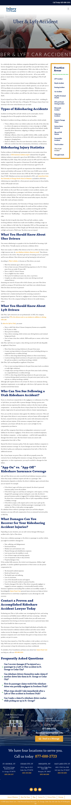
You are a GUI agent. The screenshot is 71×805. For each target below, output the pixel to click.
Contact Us (41, 797)
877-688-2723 (49, 729)
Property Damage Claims (59, 121)
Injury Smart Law (15, 591)
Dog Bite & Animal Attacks (60, 97)
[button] (68, 8)
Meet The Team (25, 797)
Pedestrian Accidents (57, 115)
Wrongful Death (59, 155)
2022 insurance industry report (20, 155)
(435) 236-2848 (26, 773)
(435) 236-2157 (8, 774)
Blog (34, 797)
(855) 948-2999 (44, 774)
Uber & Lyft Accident (57, 149)
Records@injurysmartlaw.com (49, 733)
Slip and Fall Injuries (58, 133)
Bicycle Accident (59, 83)
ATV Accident (58, 79)
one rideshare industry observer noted (27, 252)
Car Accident (58, 91)
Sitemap (60, 797)
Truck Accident (58, 144)
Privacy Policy (51, 797)
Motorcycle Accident (57, 109)
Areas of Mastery (13, 797)
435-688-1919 (19, 652)
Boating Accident (59, 87)
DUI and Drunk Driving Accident (59, 103)
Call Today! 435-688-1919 (61, 2)
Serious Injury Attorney (58, 127)
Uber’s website (13, 261)
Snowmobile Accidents (58, 139)
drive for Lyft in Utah (9, 323)
